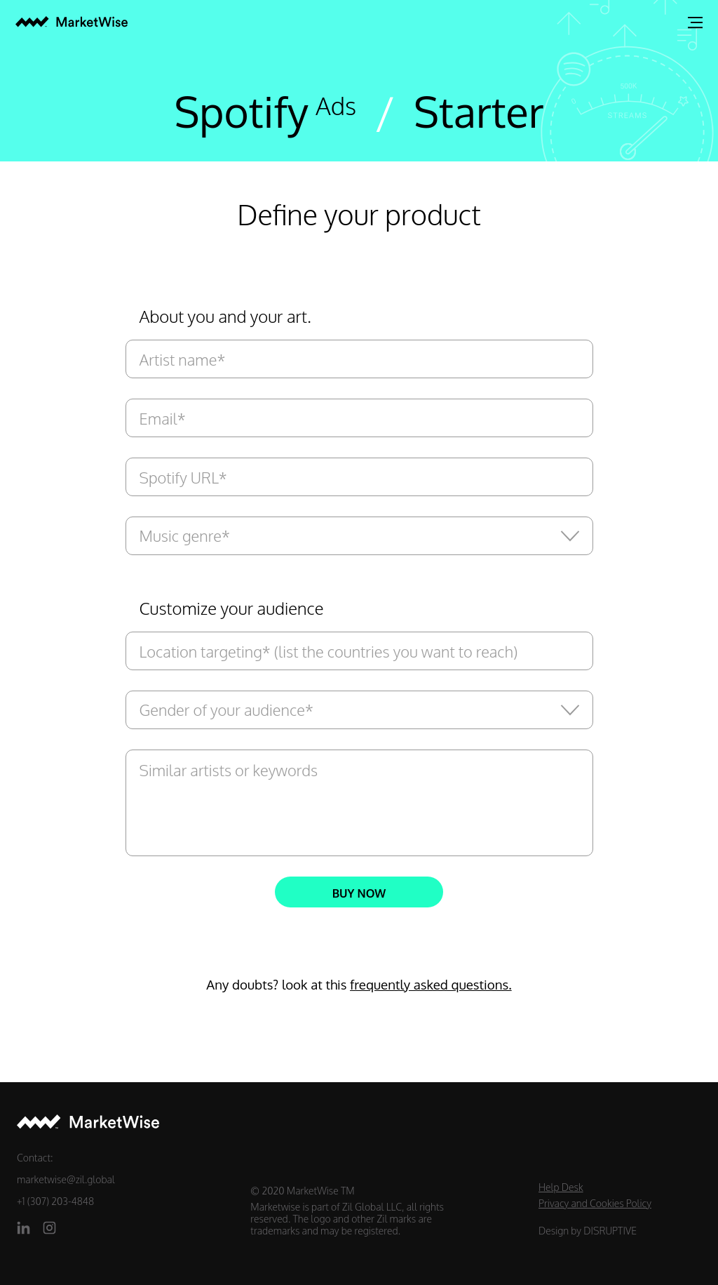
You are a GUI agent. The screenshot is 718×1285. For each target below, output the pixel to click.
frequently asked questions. (431, 984)
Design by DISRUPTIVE (587, 1231)
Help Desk (560, 1187)
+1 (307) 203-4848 (55, 1201)
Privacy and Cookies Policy (594, 1203)
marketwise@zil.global (66, 1179)
